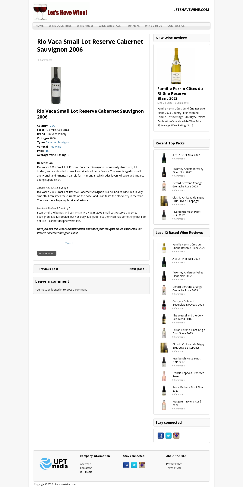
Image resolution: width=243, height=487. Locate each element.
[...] (191, 125)
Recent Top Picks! (170, 143)
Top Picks (133, 25)
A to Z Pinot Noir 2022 (186, 155)
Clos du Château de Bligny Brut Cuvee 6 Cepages (188, 199)
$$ (47, 151)
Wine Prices (85, 25)
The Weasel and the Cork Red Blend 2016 (187, 317)
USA (52, 125)
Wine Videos (153, 25)
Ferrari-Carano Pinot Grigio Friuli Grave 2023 (188, 331)
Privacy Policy (174, 464)
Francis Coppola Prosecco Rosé (188, 374)
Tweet (69, 243)
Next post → (138, 269)
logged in (56, 289)
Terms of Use (173, 468)
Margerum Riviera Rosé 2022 (186, 403)
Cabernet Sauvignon (58, 142)
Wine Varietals (110, 25)
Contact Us (176, 25)
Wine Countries (60, 25)
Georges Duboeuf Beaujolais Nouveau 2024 (188, 302)
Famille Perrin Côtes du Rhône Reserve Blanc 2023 (180, 93)
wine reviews (47, 253)
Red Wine (55, 146)
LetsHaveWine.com (65, 484)
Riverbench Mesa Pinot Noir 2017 (186, 213)
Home (40, 25)
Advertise (85, 464)
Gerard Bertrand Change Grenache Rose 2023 (187, 184)
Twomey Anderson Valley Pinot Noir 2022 (187, 170)
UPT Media (86, 471)
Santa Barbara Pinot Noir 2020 (187, 388)
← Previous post (46, 269)
